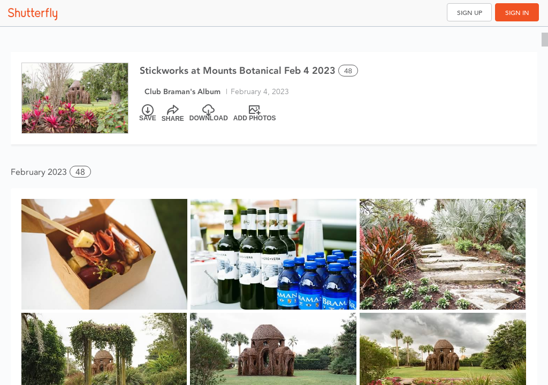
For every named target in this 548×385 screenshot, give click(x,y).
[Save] (147, 113)
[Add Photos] (254, 113)
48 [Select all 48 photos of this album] (348, 71)
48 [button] (80, 172)
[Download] (208, 113)
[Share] (173, 113)
